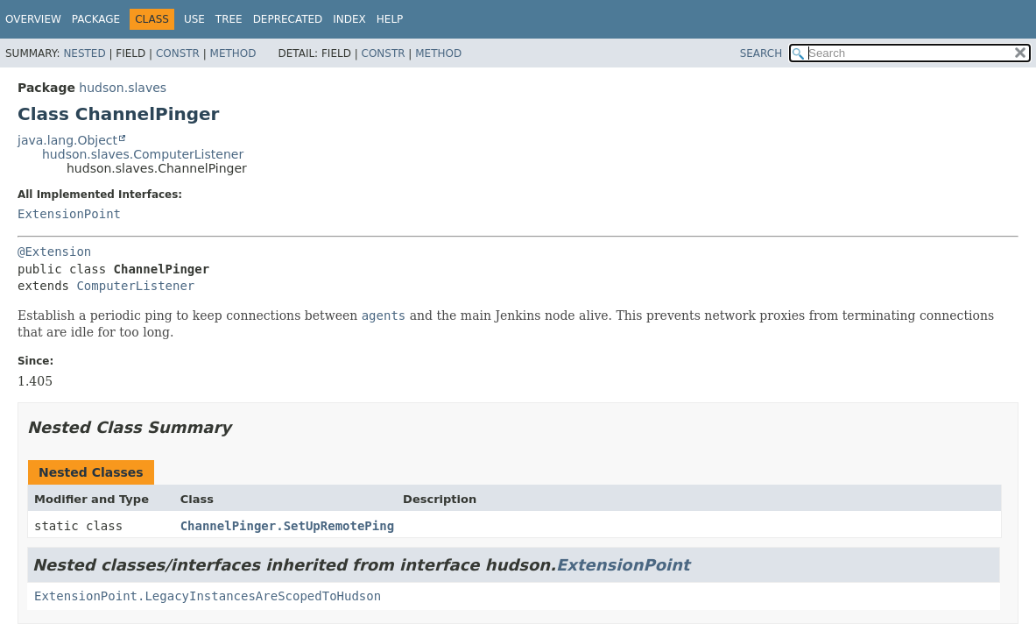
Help (390, 19)
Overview (33, 19)
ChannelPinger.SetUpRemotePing (287, 526)
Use (194, 19)
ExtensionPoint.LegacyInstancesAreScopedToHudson (207, 596)
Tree (229, 19)
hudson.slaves (122, 88)
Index (349, 19)
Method (233, 53)
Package (96, 19)
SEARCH (761, 53)
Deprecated (288, 19)
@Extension (54, 252)
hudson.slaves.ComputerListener (142, 154)
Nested (84, 53)
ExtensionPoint (69, 214)
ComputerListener (135, 286)
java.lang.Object (67, 140)
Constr (178, 53)
